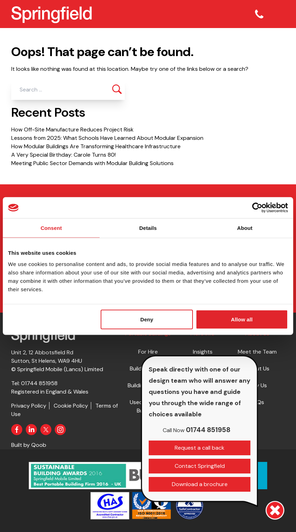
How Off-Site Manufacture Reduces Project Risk (72, 129)
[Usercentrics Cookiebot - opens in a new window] (257, 208)
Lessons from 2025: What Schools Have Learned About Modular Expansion (107, 138)
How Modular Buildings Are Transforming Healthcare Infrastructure (96, 146)
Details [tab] (148, 228)
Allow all (242, 319)
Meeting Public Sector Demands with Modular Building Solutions (92, 163)
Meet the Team (257, 351)
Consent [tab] (51, 228)
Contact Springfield (200, 466)
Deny (146, 319)
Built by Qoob (28, 445)
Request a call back (199, 447)
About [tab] (245, 228)
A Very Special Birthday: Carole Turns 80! (63, 154)
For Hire (148, 351)
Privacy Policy (28, 405)
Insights (203, 351)
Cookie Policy (71, 405)
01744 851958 (39, 383)
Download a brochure (200, 484)
